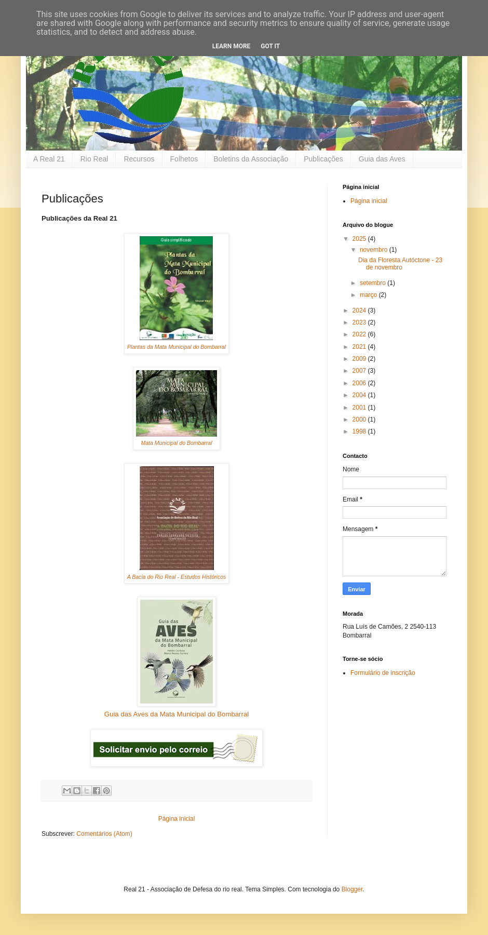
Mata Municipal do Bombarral (176, 443)
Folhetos (184, 159)
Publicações (323, 159)
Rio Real (94, 159)
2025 (360, 238)
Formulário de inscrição (382, 672)
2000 (360, 419)
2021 (360, 346)
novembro (374, 249)
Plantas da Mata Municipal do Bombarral (176, 347)
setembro (373, 283)
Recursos (139, 159)
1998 (360, 431)
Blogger (352, 889)
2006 (360, 383)
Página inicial (176, 818)
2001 (360, 407)
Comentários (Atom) (104, 833)
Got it (270, 46)
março (369, 295)
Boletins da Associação (250, 159)
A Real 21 (49, 159)
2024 (360, 310)
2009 (360, 358)
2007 (360, 370)
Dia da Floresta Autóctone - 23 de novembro (400, 263)
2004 (360, 395)
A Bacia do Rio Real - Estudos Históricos (176, 577)
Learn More (231, 46)
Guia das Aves (382, 159)
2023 (360, 322)
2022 (360, 334)
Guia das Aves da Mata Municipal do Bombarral (176, 714)
